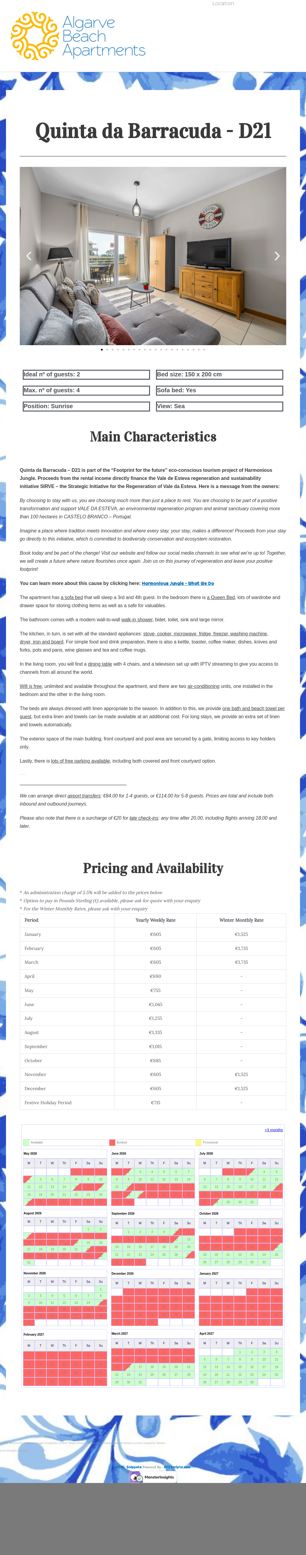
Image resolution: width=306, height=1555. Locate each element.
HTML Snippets (129, 1467)
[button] (29, 256)
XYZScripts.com (177, 1467)
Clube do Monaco (223, 36)
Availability (223, 15)
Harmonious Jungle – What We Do (178, 583)
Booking (223, 47)
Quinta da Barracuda (223, 26)
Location (223, 58)
